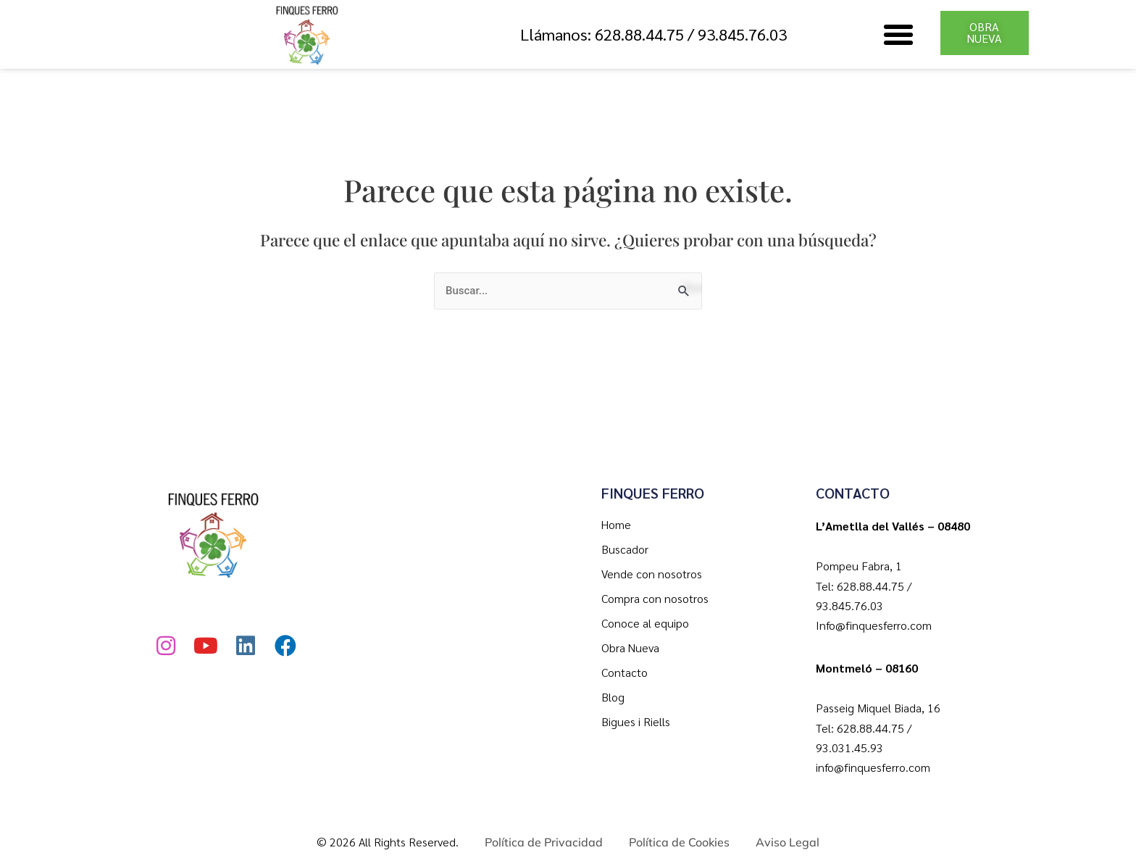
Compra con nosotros (655, 598)
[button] (898, 35)
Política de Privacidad (544, 842)
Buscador (624, 549)
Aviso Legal (787, 842)
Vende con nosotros (651, 573)
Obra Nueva (630, 647)
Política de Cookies (679, 842)
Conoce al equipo (645, 622)
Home (616, 524)
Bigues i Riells (635, 721)
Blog (613, 696)
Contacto (624, 672)
